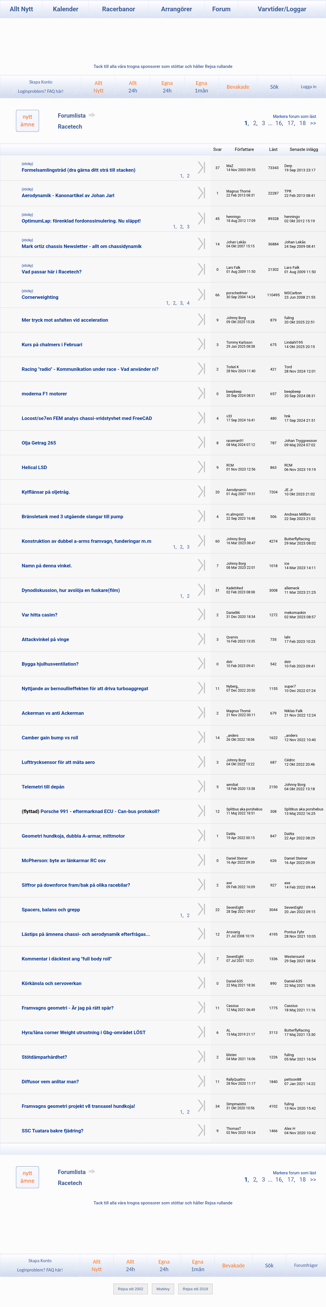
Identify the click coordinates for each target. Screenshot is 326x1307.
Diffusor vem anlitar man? (50, 1081)
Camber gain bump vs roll (50, 737)
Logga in (308, 86)
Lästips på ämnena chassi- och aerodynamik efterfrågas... (86, 934)
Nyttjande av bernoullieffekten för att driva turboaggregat (85, 688)
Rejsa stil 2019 (195, 1289)
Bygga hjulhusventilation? (50, 664)
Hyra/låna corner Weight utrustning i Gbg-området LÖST (83, 1032)
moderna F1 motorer (44, 394)
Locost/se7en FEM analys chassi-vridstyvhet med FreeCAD (87, 418)
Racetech (70, 126)
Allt (132, 86)
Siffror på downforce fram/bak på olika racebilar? (76, 885)
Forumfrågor (306, 1265)
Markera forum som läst (294, 116)
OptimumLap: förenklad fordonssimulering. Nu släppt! (81, 221)
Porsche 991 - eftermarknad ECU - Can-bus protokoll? (100, 811)
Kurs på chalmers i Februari (52, 344)
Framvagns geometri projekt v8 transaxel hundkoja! (78, 1106)
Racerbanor (118, 9)
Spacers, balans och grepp (51, 909)
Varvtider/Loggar (282, 9)
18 (302, 123)
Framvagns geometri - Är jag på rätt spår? (68, 1008)
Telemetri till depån (43, 787)
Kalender (65, 9)
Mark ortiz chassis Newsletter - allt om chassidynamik (82, 246)
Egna (167, 86)
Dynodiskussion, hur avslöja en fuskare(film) (71, 590)
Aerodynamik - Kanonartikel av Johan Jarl (68, 195)
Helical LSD (34, 467)
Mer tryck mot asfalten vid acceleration (65, 320)
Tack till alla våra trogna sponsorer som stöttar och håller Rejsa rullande (162, 66)
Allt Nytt (21, 9)
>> (312, 123)
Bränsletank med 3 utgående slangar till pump (72, 516)
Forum (221, 9)
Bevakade (238, 86)
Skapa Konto (40, 82)
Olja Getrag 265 (39, 443)
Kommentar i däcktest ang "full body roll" (67, 959)
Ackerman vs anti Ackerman (53, 713)
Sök (274, 86)
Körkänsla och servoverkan (52, 983)
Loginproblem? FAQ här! (41, 91)
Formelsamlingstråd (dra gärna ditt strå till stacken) (78, 170)
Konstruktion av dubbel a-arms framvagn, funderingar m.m (86, 541)
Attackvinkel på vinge (45, 639)
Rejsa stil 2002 (130, 1289)
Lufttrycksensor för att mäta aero (58, 762)
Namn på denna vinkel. (47, 566)
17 (290, 123)
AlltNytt (98, 86)
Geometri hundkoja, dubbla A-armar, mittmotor (73, 836)
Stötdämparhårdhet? (44, 1057)
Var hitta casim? (40, 615)
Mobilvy (163, 1289)
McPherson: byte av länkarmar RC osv (64, 860)
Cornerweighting (40, 297)
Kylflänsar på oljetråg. (46, 492)
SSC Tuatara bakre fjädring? (52, 1131)
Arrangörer (176, 9)
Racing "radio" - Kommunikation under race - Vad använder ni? (90, 369)
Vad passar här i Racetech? (52, 272)
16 (278, 123)
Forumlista (77, 115)
